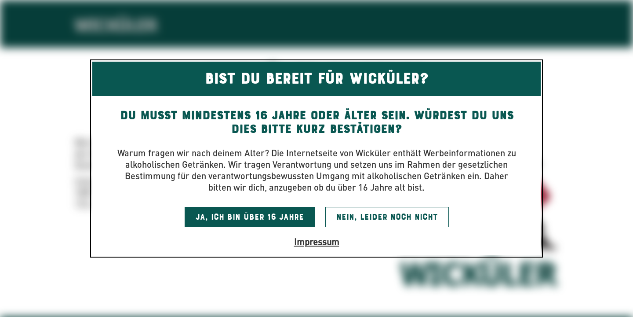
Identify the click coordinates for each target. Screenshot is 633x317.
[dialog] (316, 158)
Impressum (316, 241)
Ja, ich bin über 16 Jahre (250, 217)
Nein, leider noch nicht (387, 217)
